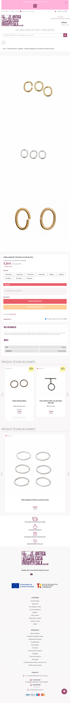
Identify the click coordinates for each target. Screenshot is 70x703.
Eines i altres (35, 615)
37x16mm (29, 278)
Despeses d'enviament (35, 639)
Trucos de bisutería (35, 656)
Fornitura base (35, 601)
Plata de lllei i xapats (35, 618)
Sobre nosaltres (35, 633)
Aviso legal (35, 659)
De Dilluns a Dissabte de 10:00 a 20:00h (37, 682)
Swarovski (35, 604)
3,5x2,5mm (8, 274)
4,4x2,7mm (19, 274)
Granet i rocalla (35, 621)
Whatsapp (37, 687)
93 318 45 (36, 680)
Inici (4, 48)
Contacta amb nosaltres (27, 11)
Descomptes (35, 645)
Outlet (35, 624)
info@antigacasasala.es (35, 690)
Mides (6, 340)
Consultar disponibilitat (35, 307)
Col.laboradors (35, 642)
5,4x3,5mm (41, 274)
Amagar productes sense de (57, 319)
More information (35, 301)
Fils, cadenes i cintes (35, 606)
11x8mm (61, 274)
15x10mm (8, 278)
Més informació (10, 327)
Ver (35, 6)
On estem (35, 648)
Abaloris (35, 612)
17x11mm (19, 278)
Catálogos (35, 653)
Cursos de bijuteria (35, 609)
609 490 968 (36, 685)
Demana (9, 314)
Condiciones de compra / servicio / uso (35, 662)
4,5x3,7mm (30, 274)
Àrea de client (61, 11)
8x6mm (52, 274)
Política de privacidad (35, 665)
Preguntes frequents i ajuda (35, 636)
